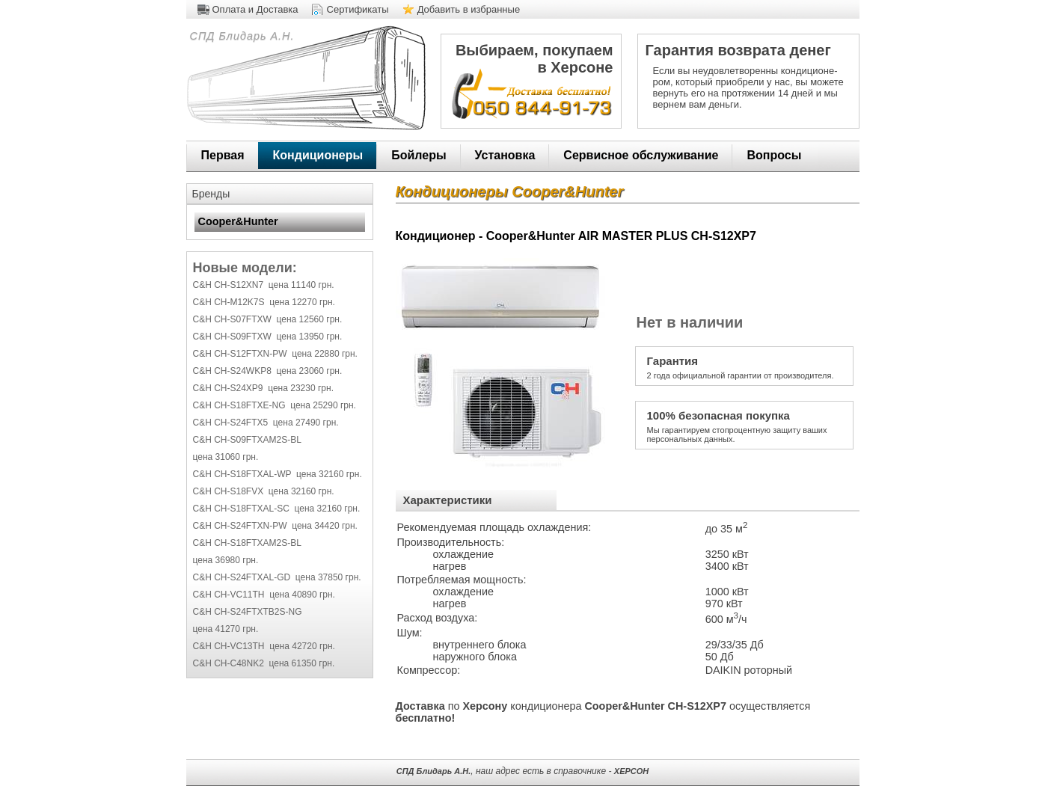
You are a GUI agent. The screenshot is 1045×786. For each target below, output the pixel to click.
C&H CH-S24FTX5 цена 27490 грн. (266, 422)
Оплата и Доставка (255, 9)
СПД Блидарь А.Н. (240, 36)
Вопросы (774, 155)
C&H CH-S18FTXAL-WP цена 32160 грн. (277, 474)
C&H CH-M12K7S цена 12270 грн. (264, 302)
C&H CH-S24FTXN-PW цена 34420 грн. (275, 526)
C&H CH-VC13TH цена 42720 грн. (264, 646)
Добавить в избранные (469, 9)
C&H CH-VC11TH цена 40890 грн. (264, 594)
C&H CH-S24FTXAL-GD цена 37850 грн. (277, 577)
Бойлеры (418, 155)
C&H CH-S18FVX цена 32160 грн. (263, 491)
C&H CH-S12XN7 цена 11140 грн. (263, 285)
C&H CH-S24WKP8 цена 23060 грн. (268, 371)
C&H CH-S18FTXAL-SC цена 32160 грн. (277, 508)
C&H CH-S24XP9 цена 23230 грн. (263, 388)
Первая (223, 155)
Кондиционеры (318, 155)
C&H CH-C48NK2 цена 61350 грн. (264, 663)
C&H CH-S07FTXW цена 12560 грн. (268, 319)
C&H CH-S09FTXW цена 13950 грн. (268, 336)
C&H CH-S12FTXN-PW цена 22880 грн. (275, 354)
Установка (505, 155)
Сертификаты (358, 9)
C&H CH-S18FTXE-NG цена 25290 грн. (274, 405)
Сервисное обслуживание (640, 155)
